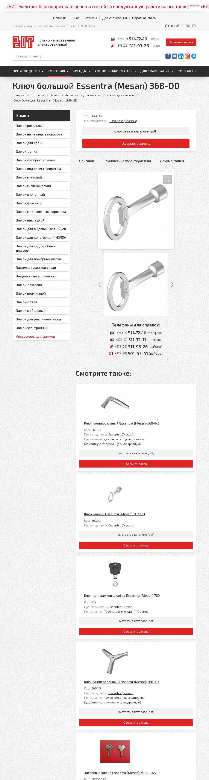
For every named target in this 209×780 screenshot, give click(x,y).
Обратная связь (144, 18)
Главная (18, 95)
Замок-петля (26, 302)
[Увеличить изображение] (136, 212)
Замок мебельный (30, 310)
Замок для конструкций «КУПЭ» (41, 237)
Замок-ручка (26, 151)
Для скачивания (114, 18)
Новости (59, 18)
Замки (55, 95)
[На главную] (45, 42)
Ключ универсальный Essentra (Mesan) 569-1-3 (151, 391)
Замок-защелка (29, 285)
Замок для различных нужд (38, 319)
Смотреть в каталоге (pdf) (136, 131)
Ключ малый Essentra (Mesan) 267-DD (144, 453)
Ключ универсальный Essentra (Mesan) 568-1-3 (151, 577)
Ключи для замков (123, 95)
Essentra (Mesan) (123, 121)
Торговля (56, 71)
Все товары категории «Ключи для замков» (161, 689)
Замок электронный (32, 328)
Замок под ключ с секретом (38, 168)
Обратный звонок (181, 42)
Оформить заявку (136, 144)
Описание (87, 163)
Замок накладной (30, 220)
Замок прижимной (31, 293)
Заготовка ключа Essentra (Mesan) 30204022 (150, 639)
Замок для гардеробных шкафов (35, 248)
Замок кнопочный (30, 194)
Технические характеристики (127, 163)
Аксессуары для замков (84, 95)
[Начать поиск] (156, 56)
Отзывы (91, 18)
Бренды (80, 71)
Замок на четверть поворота (39, 134)
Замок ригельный (30, 125)
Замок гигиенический (33, 186)
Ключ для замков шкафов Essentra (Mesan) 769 (152, 515)
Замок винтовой (29, 177)
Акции (100, 71)
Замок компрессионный (35, 160)
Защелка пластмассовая (36, 267)
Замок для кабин (29, 143)
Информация (120, 71)
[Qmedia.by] (185, 774)
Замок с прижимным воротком (41, 211)
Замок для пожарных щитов (39, 259)
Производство (26, 71)
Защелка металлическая (36, 276)
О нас (75, 18)
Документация (172, 163)
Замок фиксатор (29, 203)
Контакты (187, 71)
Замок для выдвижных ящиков (41, 229)
